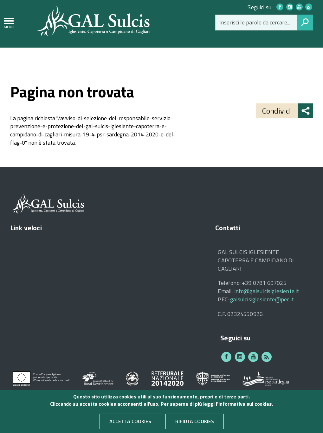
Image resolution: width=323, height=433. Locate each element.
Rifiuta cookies (194, 424)
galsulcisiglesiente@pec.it (262, 299)
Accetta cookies (130, 424)
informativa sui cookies (245, 406)
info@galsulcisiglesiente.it (266, 291)
